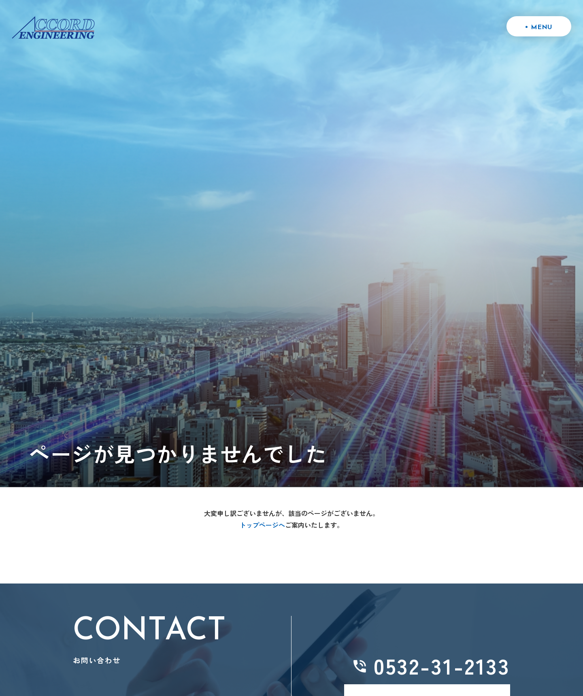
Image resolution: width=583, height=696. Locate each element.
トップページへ (262, 525)
